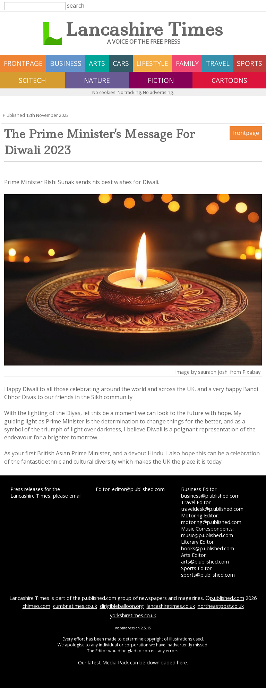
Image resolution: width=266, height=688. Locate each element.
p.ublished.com (227, 598)
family (187, 63)
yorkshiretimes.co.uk (133, 615)
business (65, 63)
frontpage (23, 63)
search (75, 5)
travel (218, 63)
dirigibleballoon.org (122, 606)
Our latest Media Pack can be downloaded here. (133, 662)
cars (121, 63)
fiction (161, 80)
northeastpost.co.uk (221, 606)
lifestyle (152, 63)
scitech (32, 80)
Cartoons (229, 80)
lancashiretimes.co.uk (171, 606)
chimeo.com (36, 606)
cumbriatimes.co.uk (75, 606)
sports (249, 63)
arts (97, 63)
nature (97, 80)
